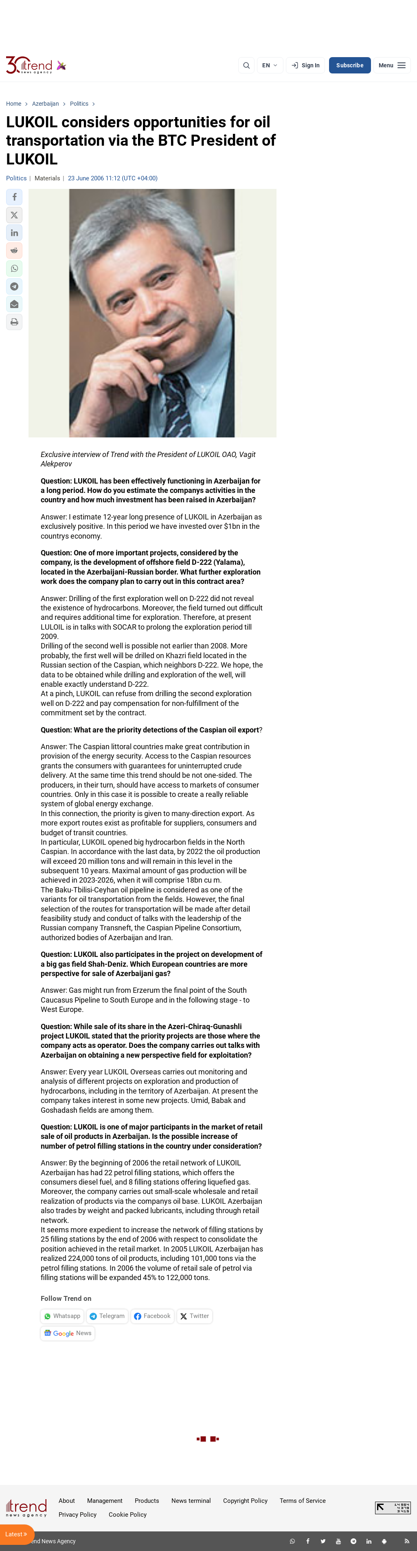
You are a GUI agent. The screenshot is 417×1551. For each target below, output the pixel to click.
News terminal (191, 1500)
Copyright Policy (245, 1500)
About (67, 1500)
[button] (14, 197)
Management (105, 1500)
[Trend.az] (36, 65)
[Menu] (392, 65)
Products (147, 1500)
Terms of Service (303, 1500)
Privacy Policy (78, 1514)
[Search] (246, 65)
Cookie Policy (128, 1514)
